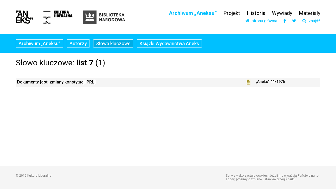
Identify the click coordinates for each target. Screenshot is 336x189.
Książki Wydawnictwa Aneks (169, 43)
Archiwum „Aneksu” (193, 13)
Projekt (231, 13)
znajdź (311, 21)
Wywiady (282, 13)
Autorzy (78, 43)
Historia (256, 13)
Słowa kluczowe (113, 43)
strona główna (261, 21)
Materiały (309, 13)
